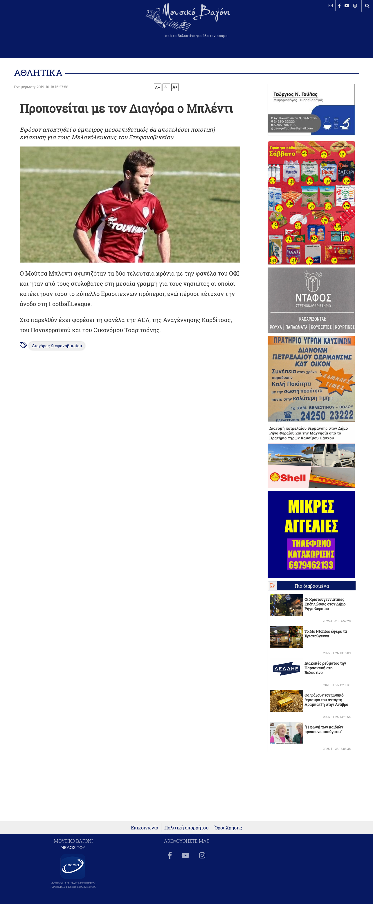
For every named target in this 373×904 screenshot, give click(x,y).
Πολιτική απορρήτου (186, 828)
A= (175, 87)
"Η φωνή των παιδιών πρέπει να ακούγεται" (323, 729)
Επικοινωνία (144, 828)
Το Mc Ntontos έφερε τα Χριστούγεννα (325, 633)
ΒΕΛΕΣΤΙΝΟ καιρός (35, 24)
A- (166, 86)
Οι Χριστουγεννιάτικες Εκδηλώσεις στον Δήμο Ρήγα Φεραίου (324, 604)
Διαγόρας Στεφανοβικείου (57, 345)
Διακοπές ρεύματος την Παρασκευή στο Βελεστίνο (325, 668)
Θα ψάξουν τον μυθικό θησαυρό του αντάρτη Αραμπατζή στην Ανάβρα (326, 700)
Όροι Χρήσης (228, 828)
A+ (157, 87)
